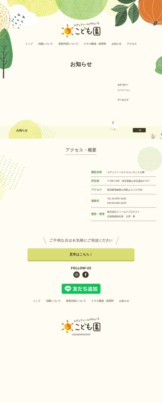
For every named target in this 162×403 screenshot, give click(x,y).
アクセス (132, 43)
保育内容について (68, 43)
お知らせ (116, 43)
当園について (45, 43)
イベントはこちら (159, 54)
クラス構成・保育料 (95, 43)
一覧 (139, 130)
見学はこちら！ (159, 30)
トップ (29, 43)
